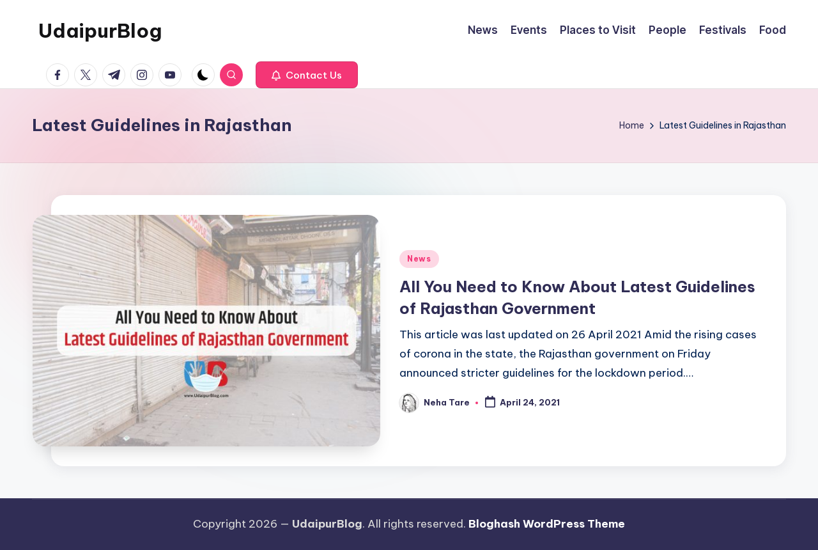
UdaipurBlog (100, 31)
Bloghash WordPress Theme (546, 524)
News (419, 258)
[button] (307, 74)
